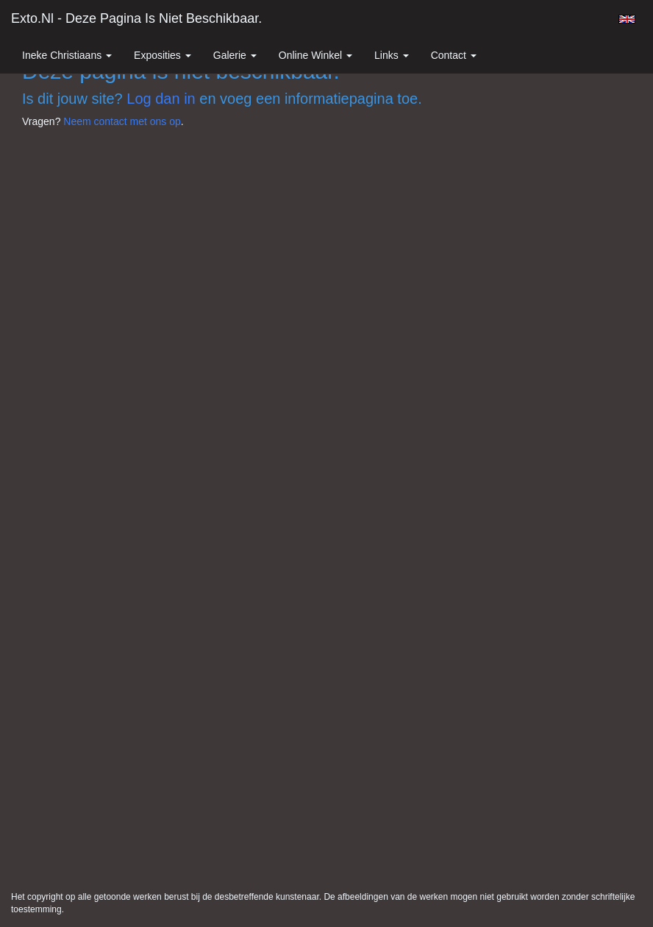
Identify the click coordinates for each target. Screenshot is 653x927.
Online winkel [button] (315, 55)
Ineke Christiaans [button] (67, 55)
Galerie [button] (235, 55)
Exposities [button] (162, 55)
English (626, 19)
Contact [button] (454, 55)
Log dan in (160, 98)
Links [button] (391, 55)
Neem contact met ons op (122, 121)
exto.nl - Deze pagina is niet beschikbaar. (136, 18)
